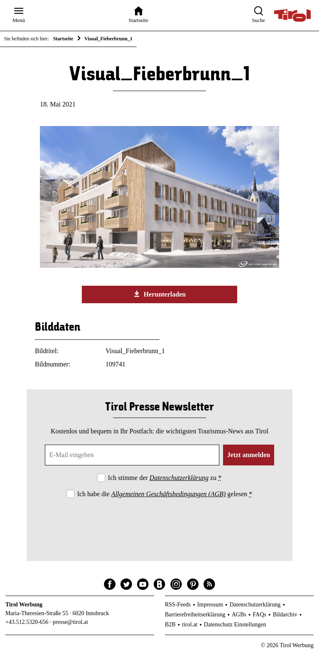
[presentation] (159, 523)
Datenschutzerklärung (179, 477)
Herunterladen (159, 294)
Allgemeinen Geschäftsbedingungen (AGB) (168, 493)
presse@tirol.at (70, 622)
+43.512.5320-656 (27, 622)
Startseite (63, 39)
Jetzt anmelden (248, 454)
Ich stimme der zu (164, 477)
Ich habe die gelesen (165, 493)
